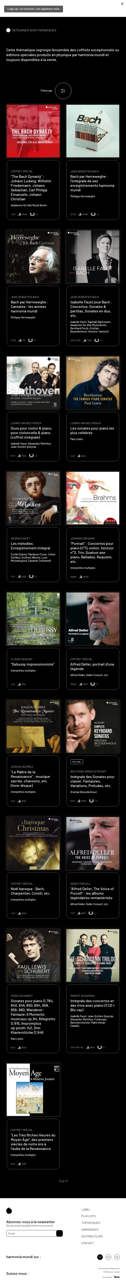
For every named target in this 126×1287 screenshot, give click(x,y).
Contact (87, 1243)
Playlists (88, 1216)
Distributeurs (92, 1236)
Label (85, 1209)
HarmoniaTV (90, 1229)
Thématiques (90, 1222)
